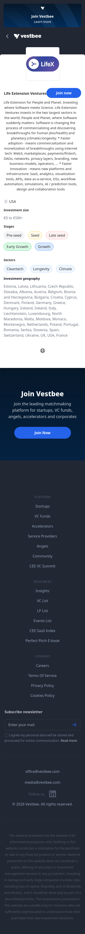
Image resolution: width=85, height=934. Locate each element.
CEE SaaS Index (42, 630)
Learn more (42, 21)
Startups (42, 506)
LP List (42, 610)
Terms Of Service (42, 675)
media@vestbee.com (42, 782)
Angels (42, 546)
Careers (42, 665)
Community (43, 556)
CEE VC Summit (42, 566)
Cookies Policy (42, 695)
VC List (42, 600)
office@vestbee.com (42, 771)
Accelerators (42, 526)
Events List (43, 620)
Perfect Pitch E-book (42, 640)
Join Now (42, 432)
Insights (42, 590)
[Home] (27, 36)
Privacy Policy (42, 685)
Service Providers (42, 536)
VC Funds (42, 516)
